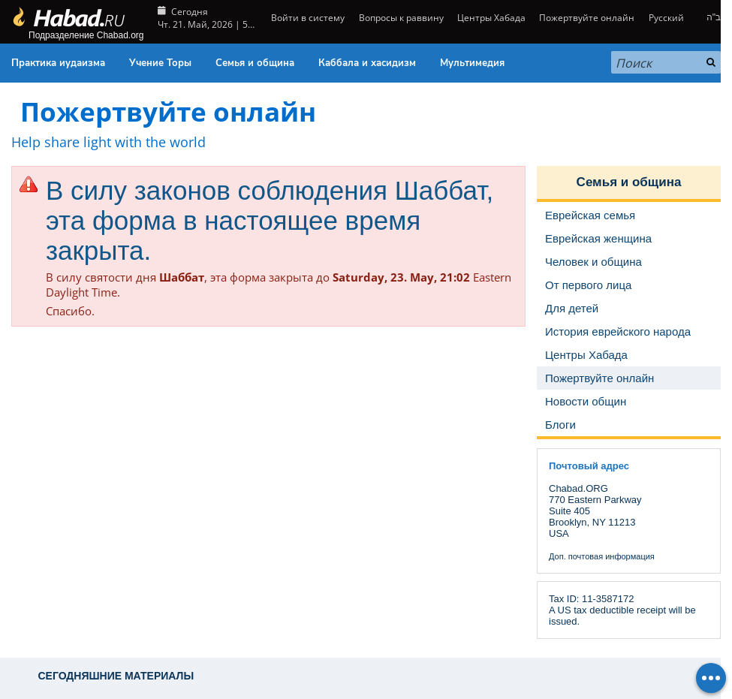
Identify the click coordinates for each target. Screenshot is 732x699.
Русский (666, 17)
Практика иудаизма (58, 63)
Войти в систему (307, 17)
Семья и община (254, 63)
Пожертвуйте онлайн (586, 17)
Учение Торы (160, 63)
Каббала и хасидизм (367, 63)
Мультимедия (472, 63)
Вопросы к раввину (401, 17)
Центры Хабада (491, 17)
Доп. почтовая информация (602, 556)
